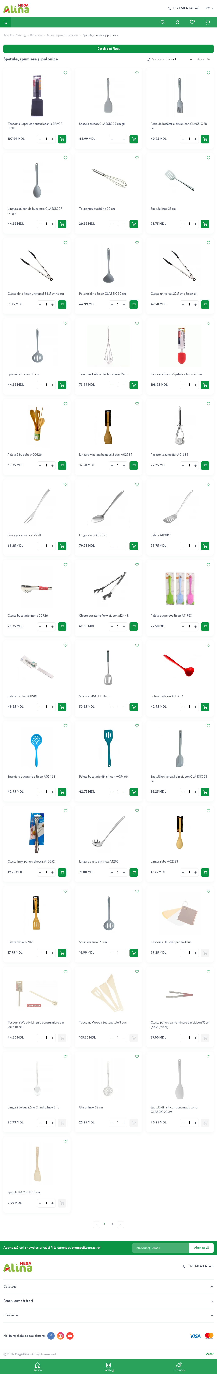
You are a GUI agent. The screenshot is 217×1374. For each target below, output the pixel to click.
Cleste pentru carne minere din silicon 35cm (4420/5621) (180, 1024)
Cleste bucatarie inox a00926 (28, 615)
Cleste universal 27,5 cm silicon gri (174, 294)
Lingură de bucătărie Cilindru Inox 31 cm (34, 1107)
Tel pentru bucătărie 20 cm (97, 209)
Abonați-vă (201, 1248)
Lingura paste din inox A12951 (99, 861)
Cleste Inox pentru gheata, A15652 (31, 861)
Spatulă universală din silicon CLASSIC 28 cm (179, 779)
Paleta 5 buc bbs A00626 (25, 455)
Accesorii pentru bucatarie (62, 35)
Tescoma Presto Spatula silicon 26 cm (176, 374)
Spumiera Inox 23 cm (93, 942)
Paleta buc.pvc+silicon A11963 (171, 615)
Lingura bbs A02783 (164, 861)
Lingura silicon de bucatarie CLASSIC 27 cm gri (35, 211)
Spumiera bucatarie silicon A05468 (32, 776)
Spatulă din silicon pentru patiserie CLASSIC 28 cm (174, 1109)
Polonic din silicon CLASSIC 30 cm (102, 294)
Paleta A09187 (161, 535)
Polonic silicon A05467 (167, 696)
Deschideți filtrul (108, 49)
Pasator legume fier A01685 (169, 455)
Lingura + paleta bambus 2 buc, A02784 (105, 455)
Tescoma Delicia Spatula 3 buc (171, 942)
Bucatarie (36, 35)
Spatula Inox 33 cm (163, 209)
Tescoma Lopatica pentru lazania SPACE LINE (35, 126)
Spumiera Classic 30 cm (23, 374)
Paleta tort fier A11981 (22, 696)
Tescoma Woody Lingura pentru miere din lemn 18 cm (36, 1024)
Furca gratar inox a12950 (24, 535)
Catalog (21, 35)
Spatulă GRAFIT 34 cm (94, 696)
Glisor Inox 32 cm (91, 1107)
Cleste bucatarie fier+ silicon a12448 (104, 615)
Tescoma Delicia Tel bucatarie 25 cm (103, 374)
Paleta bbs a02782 (20, 942)
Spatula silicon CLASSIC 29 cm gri (102, 124)
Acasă (7, 35)
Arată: (201, 59)
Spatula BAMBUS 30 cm (24, 1192)
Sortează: (158, 59)
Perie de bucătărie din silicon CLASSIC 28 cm (179, 126)
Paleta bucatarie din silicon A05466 (103, 776)
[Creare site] (210, 1354)
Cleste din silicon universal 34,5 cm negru (36, 294)
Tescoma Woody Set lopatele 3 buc (103, 1022)
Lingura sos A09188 (93, 535)
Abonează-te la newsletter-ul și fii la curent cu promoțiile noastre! (52, 1248)
